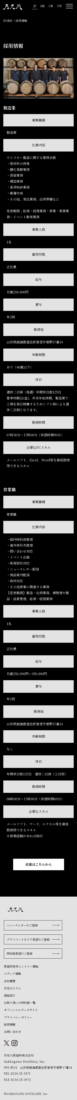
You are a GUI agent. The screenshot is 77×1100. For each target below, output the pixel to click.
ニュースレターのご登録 (22, 925)
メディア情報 (12, 974)
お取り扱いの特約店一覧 (20, 1003)
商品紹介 (9, 995)
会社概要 (9, 981)
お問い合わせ (12, 1032)
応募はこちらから (38, 864)
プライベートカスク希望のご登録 (28, 939)
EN (42, 6)
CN (51, 6)
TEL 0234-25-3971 (17, 1073)
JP (34, 6)
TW (59, 6)
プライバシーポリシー (18, 1017)
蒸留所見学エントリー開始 (21, 966)
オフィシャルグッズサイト (21, 1010)
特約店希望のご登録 (19, 953)
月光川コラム (12, 988)
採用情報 (9, 1024)
